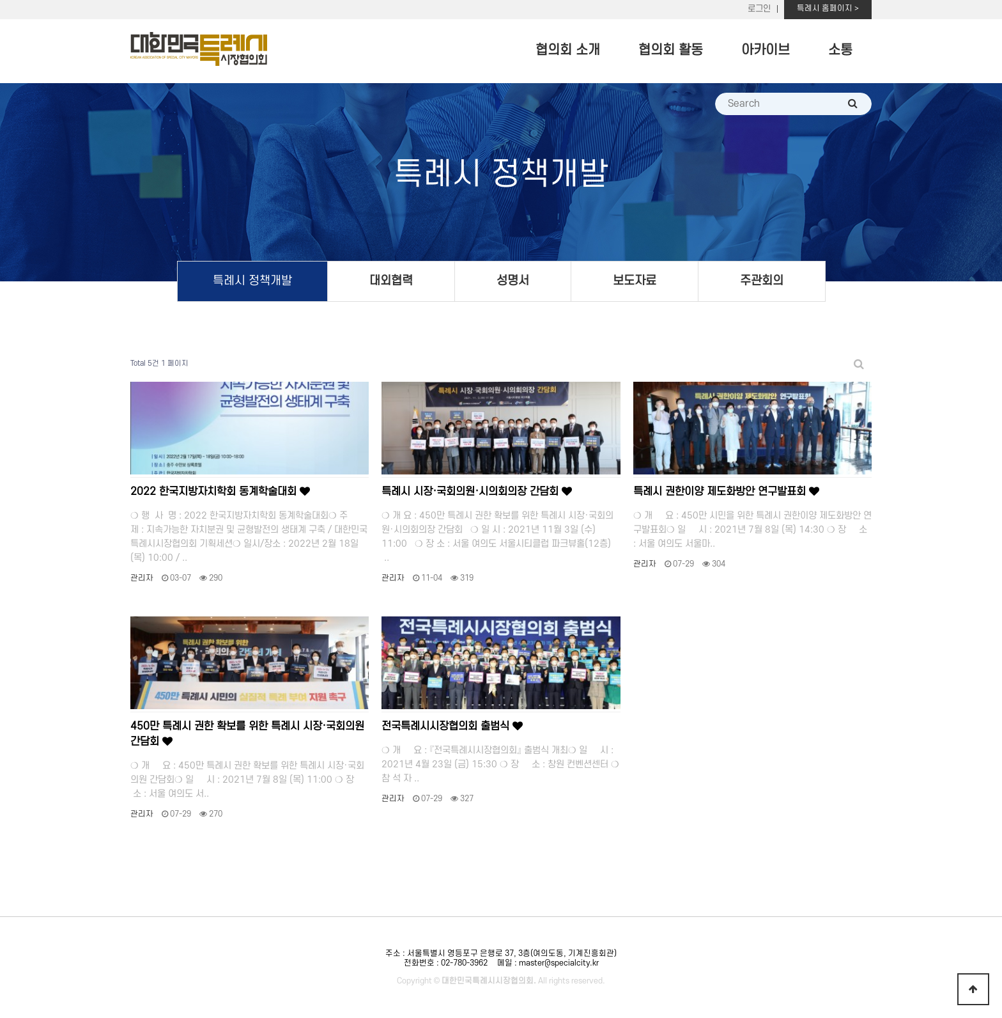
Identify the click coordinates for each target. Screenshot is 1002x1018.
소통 (840, 50)
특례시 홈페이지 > (828, 8)
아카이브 (765, 50)
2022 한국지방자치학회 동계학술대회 (220, 491)
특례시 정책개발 (252, 281)
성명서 (513, 281)
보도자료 (634, 281)
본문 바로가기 (0, 0)
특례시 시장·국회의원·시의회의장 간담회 (477, 491)
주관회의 (761, 281)
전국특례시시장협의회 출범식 (452, 726)
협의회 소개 (568, 50)
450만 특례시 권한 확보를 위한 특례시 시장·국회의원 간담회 (247, 734)
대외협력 (391, 281)
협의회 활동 (670, 50)
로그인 (759, 9)
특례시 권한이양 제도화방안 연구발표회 (726, 491)
